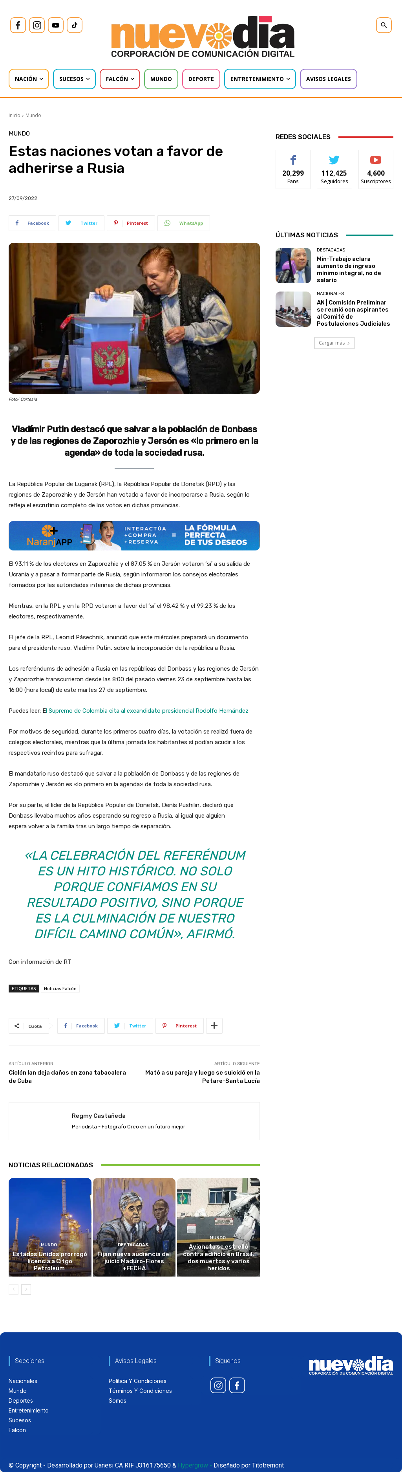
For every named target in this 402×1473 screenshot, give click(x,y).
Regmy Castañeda (99, 1115)
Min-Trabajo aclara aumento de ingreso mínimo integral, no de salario (349, 269)
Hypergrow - (195, 1466)
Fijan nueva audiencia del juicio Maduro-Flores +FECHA (134, 1262)
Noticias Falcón (60, 988)
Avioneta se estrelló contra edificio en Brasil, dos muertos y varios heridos (218, 1258)
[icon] (18, 25)
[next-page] (26, 1290)
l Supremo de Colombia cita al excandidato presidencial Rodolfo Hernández (147, 710)
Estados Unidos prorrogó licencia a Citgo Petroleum (50, 1262)
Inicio (14, 115)
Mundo (33, 115)
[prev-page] (13, 1290)
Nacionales (330, 294)
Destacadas (133, 1246)
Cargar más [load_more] (334, 342)
